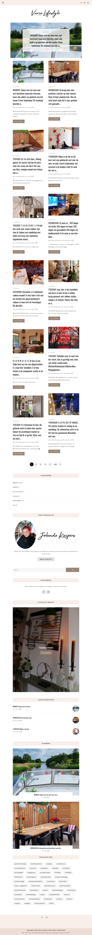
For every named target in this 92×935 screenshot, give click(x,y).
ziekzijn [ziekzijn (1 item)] (51, 903)
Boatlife (15, 487)
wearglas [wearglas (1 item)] (27, 903)
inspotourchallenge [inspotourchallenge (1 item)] (61, 877)
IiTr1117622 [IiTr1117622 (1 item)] (58, 872)
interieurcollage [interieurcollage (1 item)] (19, 881)
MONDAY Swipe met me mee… (22, 706)
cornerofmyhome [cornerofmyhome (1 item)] (19, 868)
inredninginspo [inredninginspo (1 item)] (31, 877)
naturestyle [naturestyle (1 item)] (18, 894)
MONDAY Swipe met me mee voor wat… (46, 795)
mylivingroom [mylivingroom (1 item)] (34, 890)
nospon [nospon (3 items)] (42, 894)
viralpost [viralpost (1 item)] (17, 903)
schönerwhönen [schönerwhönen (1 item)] (19, 899)
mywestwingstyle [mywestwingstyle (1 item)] (57, 890)
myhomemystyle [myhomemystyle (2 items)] (64, 886)
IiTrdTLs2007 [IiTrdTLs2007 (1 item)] (18, 877)
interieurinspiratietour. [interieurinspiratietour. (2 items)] (35, 881)
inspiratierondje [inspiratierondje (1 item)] (45, 877)
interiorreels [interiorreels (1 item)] (63, 881)
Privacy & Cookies (65, 932)
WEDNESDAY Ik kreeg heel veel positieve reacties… (46, 848)
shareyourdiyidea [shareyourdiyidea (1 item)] (34, 899)
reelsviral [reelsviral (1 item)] (67, 894)
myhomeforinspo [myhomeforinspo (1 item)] (49, 886)
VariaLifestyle (20, 107)
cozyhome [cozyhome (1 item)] (33, 868)
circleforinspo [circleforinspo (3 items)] (60, 864)
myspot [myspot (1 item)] (45, 890)
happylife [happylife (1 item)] (55, 868)
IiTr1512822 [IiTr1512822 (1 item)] (68, 872)
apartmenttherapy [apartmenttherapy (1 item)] (20, 864)
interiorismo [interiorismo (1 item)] (51, 881)
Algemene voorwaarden (52, 932)
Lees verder (19, 121)
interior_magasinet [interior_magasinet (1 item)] (20, 886)
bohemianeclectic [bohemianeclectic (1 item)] (36, 864)
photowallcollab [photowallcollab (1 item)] (54, 894)
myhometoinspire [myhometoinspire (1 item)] (19, 890)
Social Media (16, 500)
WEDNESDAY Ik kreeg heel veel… (22, 718)
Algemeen (46, 32)
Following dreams (46, 647)
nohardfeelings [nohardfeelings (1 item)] (30, 894)
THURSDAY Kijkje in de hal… (21, 729)
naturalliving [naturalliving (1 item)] (71, 890)
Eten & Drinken (17, 492)
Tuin (14, 505)
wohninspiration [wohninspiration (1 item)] (40, 903)
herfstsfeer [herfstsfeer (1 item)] (66, 868)
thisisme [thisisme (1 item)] (69, 899)
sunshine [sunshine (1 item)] (59, 899)
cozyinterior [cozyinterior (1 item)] (44, 868)
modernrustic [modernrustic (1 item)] (35, 886)
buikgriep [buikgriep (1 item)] (49, 864)
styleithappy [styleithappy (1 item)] (48, 899)
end (55, 464)
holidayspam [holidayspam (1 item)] (31, 872)
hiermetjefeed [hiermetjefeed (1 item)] (18, 872)
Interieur (15, 496)
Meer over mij (46, 559)
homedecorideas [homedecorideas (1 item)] (45, 872)
